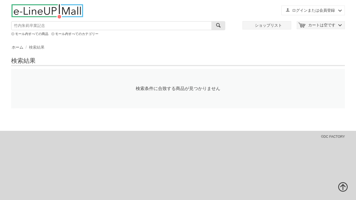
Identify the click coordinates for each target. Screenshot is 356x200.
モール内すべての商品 (31, 34)
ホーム (17, 47)
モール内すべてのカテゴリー (76, 34)
